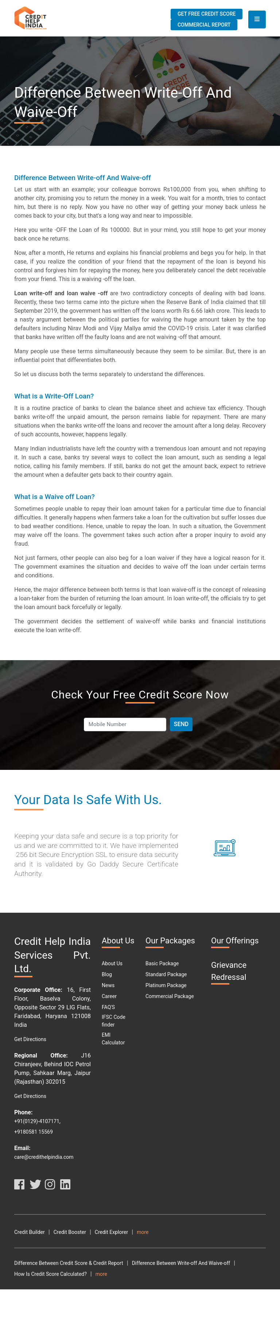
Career (109, 996)
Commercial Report (204, 25)
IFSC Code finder (113, 1021)
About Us (112, 963)
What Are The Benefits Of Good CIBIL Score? (64, 1306)
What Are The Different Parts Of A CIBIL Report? (177, 1306)
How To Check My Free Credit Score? (56, 1295)
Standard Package (166, 974)
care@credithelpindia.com (44, 1157)
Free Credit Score (189, 1317)
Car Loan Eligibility (35, 1328)
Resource (137, 1243)
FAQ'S (108, 1007)
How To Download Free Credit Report (148, 1295)
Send (181, 724)
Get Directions (30, 1039)
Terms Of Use (29, 1243)
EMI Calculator (113, 1038)
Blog (107, 974)
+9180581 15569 (33, 1132)
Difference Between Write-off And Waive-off (181, 1274)
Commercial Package (169, 996)
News (108, 985)
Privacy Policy (69, 1243)
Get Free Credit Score (207, 14)
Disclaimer (106, 1243)
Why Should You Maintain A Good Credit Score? (67, 1317)
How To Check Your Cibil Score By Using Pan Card (152, 1284)
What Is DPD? (145, 1317)
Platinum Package (166, 985)
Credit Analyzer (154, 1232)
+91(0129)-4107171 (36, 1121)
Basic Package (162, 963)
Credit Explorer (111, 1232)
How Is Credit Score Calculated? (50, 1284)
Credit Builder (29, 1232)
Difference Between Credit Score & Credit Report (68, 1274)
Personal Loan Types (151, 1328)
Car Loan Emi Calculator (92, 1328)
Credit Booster (70, 1232)
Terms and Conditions (205, 1232)
